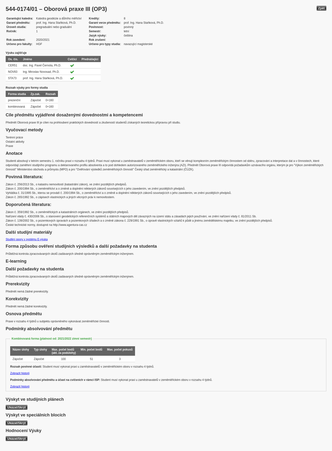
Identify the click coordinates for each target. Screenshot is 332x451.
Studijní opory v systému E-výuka (27, 239)
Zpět (321, 8)
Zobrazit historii (19, 373)
